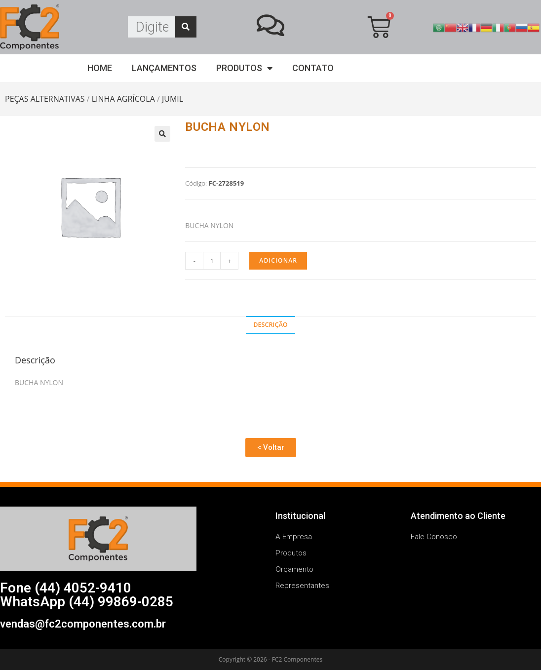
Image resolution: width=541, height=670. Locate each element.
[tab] (270, 325)
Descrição (270, 324)
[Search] (185, 27)
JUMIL (172, 98)
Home (99, 68)
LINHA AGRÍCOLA (123, 98)
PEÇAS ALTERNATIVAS (45, 98)
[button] (270, 447)
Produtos (244, 68)
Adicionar (278, 260)
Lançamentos (164, 68)
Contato (313, 68)
